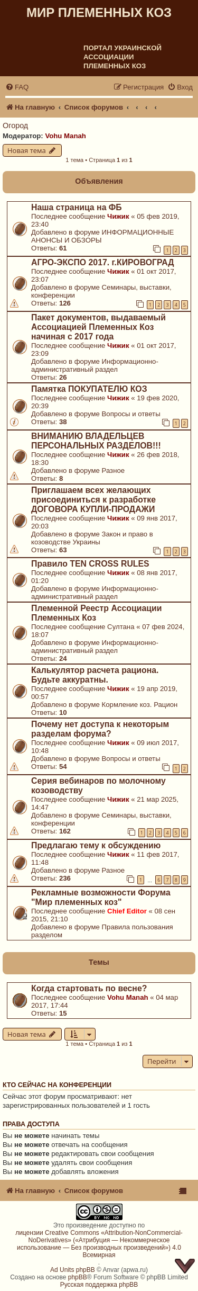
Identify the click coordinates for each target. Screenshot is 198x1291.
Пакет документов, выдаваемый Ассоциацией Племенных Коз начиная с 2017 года (98, 327)
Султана (120, 627)
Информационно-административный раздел (94, 365)
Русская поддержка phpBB (99, 1284)
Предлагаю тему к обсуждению (96, 845)
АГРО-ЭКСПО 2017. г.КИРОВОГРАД (102, 262)
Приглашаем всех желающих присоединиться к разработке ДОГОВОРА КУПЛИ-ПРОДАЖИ (93, 500)
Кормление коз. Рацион (140, 705)
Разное (113, 470)
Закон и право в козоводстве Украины (92, 538)
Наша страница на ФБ (76, 207)
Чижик (118, 216)
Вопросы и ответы (131, 414)
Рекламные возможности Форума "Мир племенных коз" (101, 897)
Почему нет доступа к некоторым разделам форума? (100, 729)
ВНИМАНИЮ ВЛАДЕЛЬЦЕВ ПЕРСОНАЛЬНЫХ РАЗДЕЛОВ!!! (96, 441)
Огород (15, 125)
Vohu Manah (65, 136)
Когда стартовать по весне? (89, 988)
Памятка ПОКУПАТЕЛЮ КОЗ (89, 388)
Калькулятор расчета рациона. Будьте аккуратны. (95, 675)
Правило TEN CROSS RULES (90, 563)
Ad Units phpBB (72, 1270)
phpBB (77, 1277)
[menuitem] (17, 87)
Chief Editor (127, 911)
